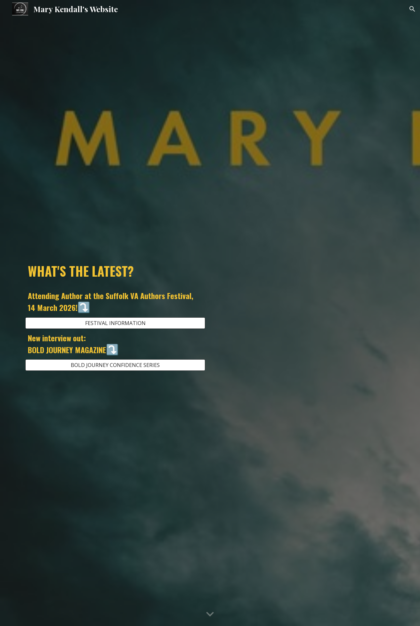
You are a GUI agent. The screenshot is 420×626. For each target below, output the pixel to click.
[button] (412, 9)
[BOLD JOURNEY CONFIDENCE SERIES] (115, 365)
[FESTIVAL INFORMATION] (115, 323)
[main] (115, 271)
